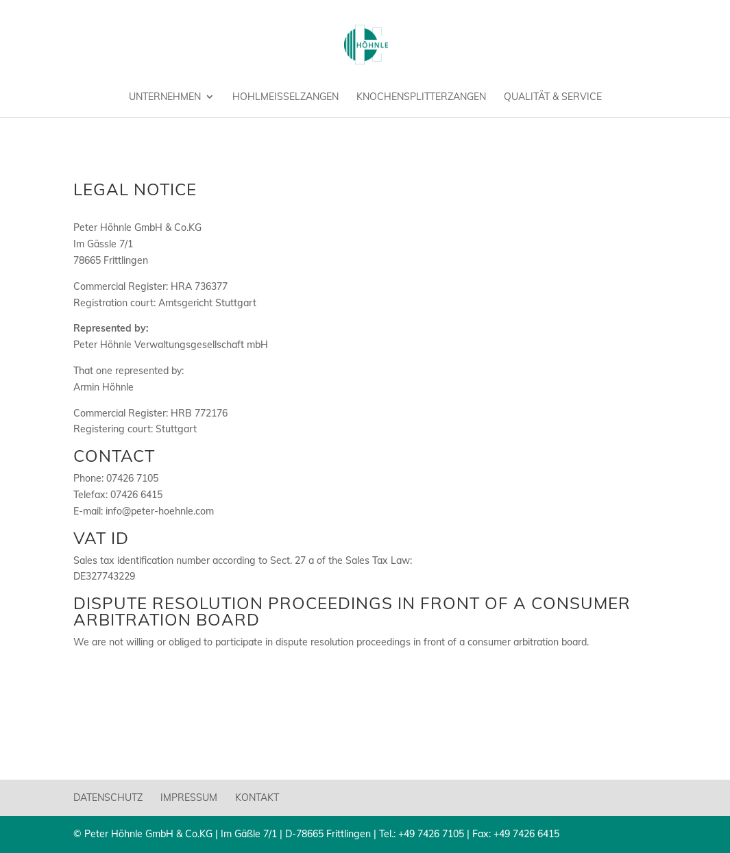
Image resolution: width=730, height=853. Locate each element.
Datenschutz (108, 797)
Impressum (188, 797)
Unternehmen (165, 97)
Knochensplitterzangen (421, 97)
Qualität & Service (553, 97)
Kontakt (257, 797)
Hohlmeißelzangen (285, 97)
